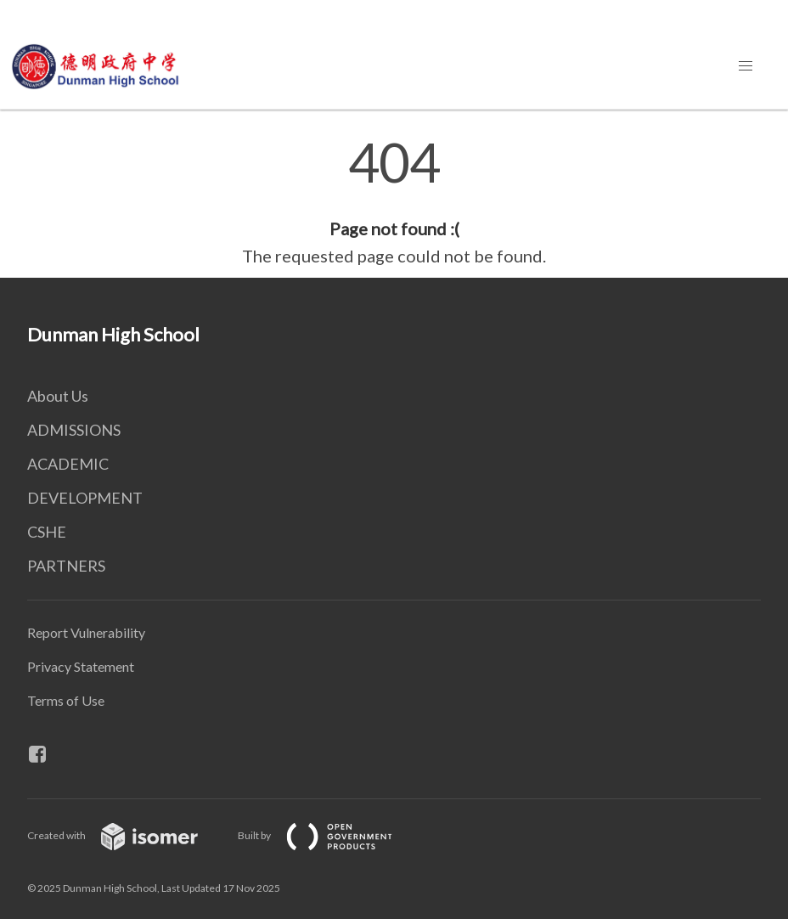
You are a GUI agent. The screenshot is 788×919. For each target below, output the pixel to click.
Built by (328, 835)
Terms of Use (65, 700)
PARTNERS (66, 565)
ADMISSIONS (74, 429)
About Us (57, 395)
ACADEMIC (68, 463)
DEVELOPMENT (85, 497)
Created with (126, 835)
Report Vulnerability (86, 632)
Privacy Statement (80, 666)
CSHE (46, 531)
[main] (394, 202)
